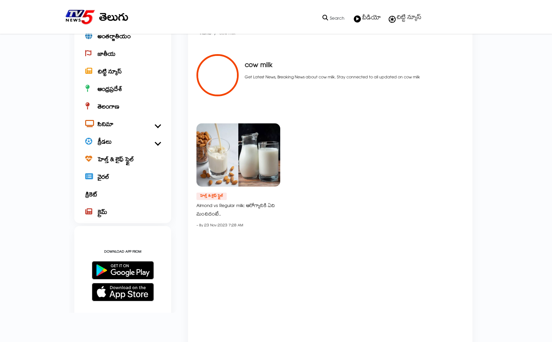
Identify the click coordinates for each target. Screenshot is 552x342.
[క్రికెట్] (123, 220)
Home (197, 58)
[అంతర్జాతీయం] (123, 62)
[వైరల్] (123, 202)
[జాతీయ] (123, 79)
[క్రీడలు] (123, 167)
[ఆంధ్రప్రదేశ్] (123, 114)
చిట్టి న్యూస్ (404, 18)
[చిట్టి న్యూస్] (123, 97)
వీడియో (367, 18)
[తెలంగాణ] (123, 132)
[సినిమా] (123, 149)
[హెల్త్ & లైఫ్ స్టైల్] (123, 185)
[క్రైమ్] (123, 237)
